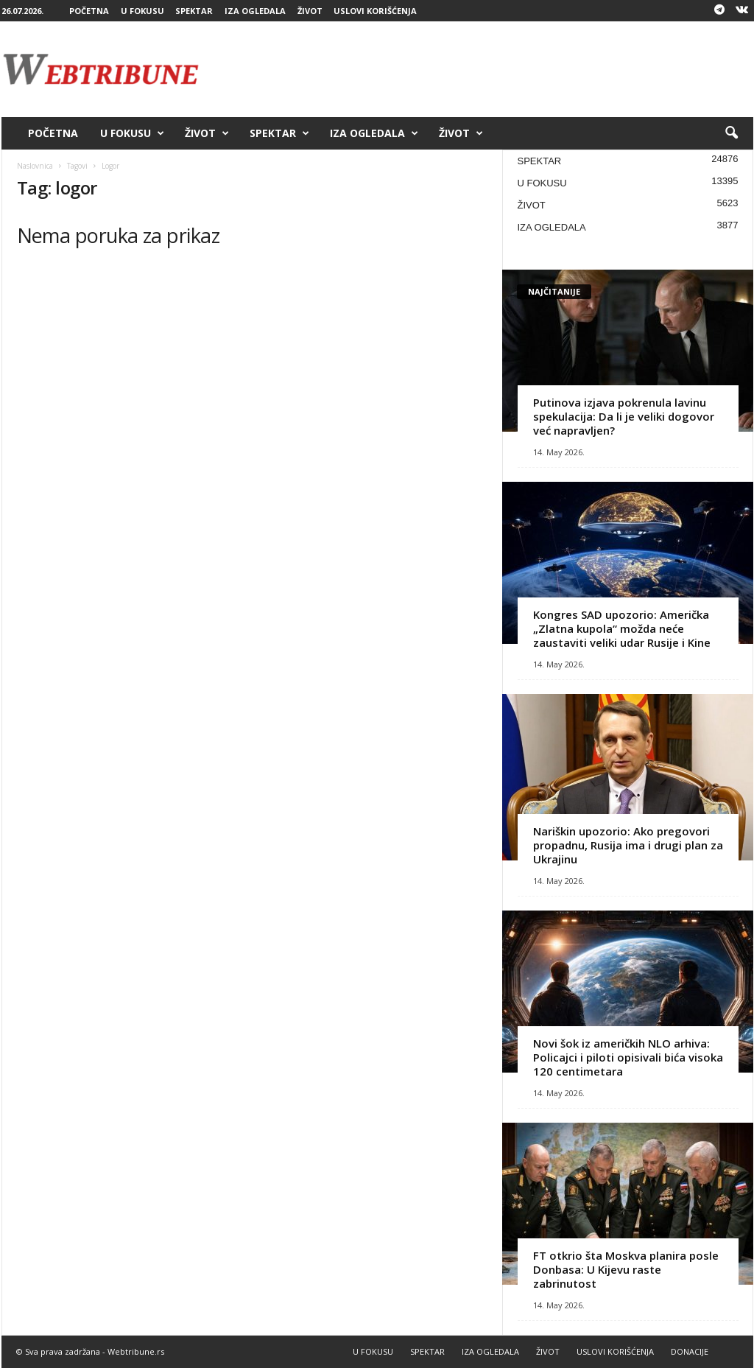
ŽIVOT (310, 10)
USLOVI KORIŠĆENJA (375, 10)
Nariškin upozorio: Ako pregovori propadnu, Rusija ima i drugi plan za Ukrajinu (628, 845)
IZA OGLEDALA (255, 10)
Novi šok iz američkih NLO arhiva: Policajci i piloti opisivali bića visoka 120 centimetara (628, 1057)
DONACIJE (689, 1351)
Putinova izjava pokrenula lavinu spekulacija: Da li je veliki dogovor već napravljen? (623, 416)
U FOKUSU (142, 10)
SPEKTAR (194, 10)
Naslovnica (35, 166)
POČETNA (89, 10)
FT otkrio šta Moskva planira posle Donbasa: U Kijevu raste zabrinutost (626, 1269)
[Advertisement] (485, 69)
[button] (731, 133)
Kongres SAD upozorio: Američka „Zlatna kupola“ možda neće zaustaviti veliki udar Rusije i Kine (622, 628)
